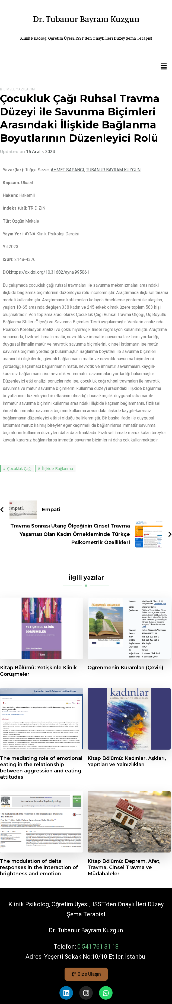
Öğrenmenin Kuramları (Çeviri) (125, 667)
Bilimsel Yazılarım (17, 89)
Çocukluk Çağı (19, 468)
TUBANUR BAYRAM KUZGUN (113, 169)
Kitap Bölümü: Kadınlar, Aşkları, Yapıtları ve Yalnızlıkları (127, 761)
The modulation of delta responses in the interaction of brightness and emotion (39, 867)
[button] (163, 66)
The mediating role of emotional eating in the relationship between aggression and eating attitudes (41, 767)
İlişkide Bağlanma (57, 468)
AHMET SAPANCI (67, 169)
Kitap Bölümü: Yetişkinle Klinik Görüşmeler (38, 671)
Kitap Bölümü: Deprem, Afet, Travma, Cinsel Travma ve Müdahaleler (124, 867)
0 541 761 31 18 (98, 946)
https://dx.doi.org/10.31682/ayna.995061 (50, 272)
